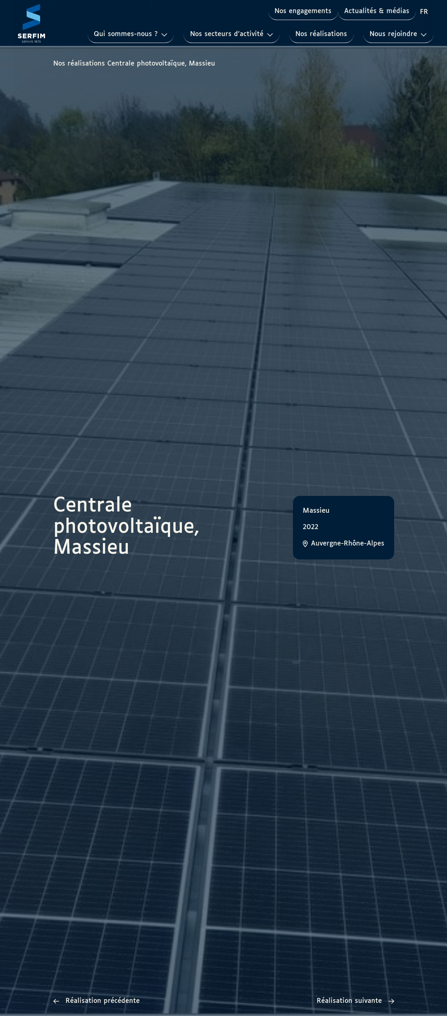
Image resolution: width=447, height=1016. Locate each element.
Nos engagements (302, 11)
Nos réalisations (321, 34)
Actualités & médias (376, 11)
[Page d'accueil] (31, 23)
